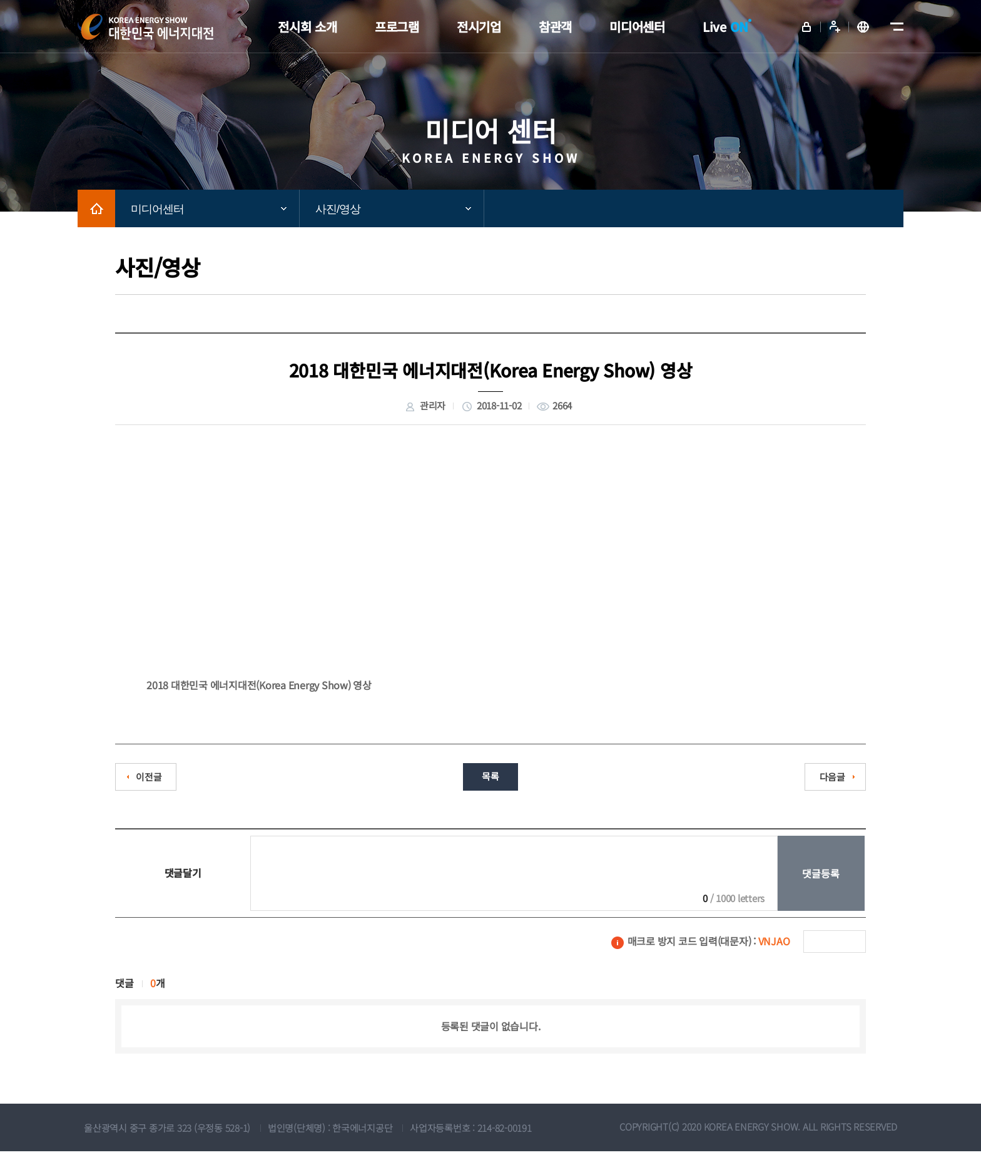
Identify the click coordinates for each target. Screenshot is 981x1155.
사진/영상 (337, 209)
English (862, 26)
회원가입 (834, 26)
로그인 (806, 26)
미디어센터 (157, 209)
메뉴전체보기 (894, 27)
